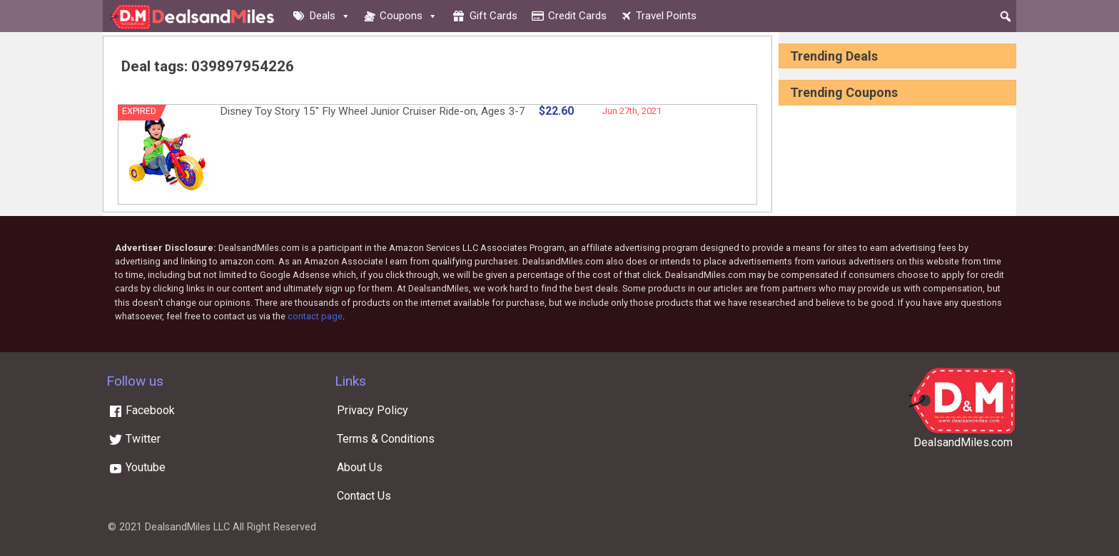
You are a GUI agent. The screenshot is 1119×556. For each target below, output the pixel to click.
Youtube (137, 467)
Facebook (141, 410)
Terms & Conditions (386, 439)
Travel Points (666, 15)
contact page (315, 316)
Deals (330, 15)
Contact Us (364, 496)
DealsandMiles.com (963, 442)
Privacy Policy (372, 410)
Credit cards (577, 15)
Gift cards (493, 15)
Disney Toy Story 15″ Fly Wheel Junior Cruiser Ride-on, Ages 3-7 (372, 111)
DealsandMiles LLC (187, 527)
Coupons (408, 15)
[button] (1005, 16)
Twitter (134, 439)
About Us (360, 467)
